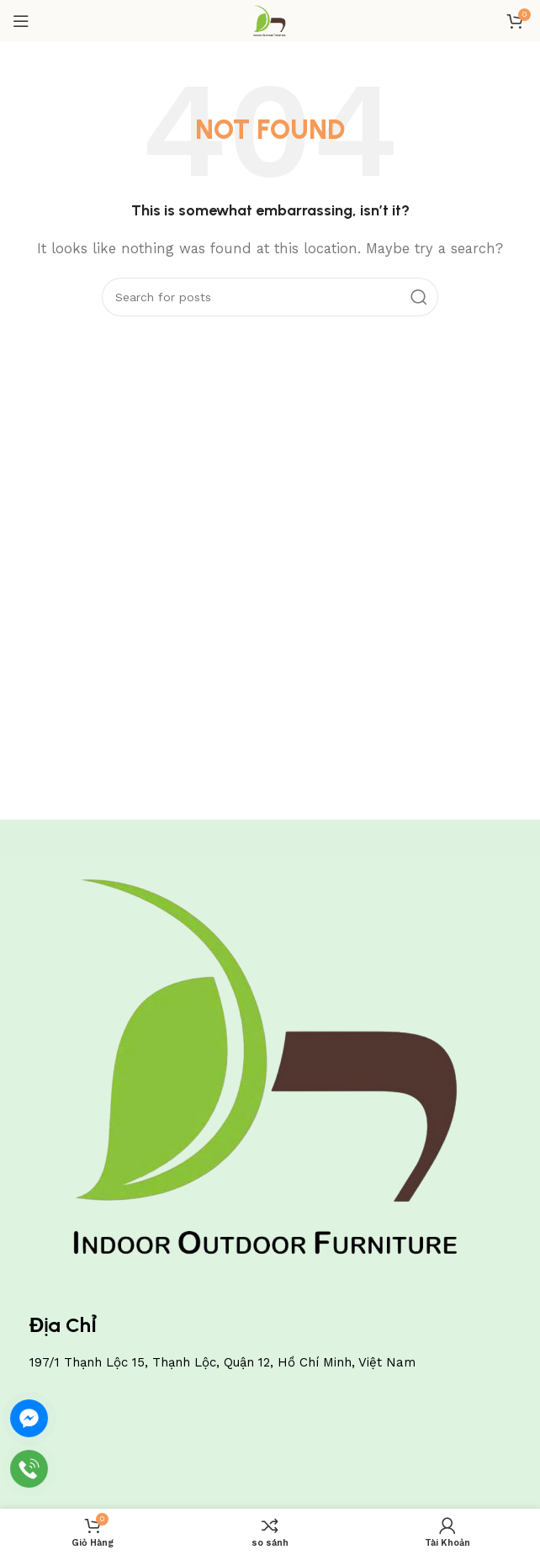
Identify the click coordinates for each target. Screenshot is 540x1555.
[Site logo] (269, 20)
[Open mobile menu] (21, 21)
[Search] (270, 297)
